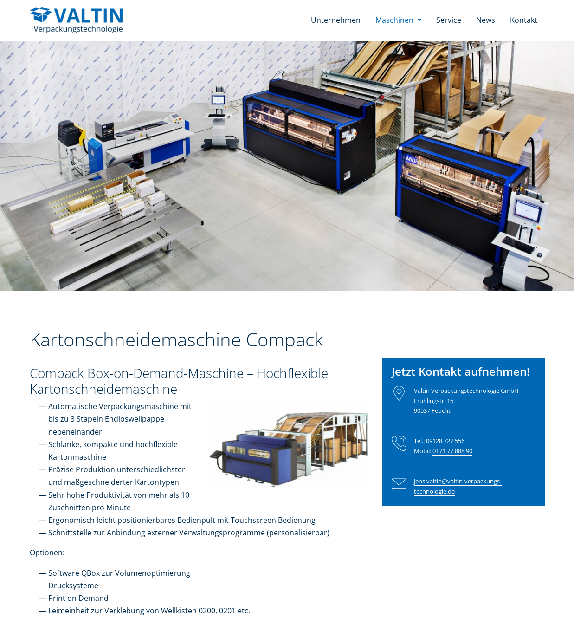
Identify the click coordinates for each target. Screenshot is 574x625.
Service (448, 20)
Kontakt (523, 20)
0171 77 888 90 (452, 451)
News (485, 20)
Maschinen (401, 19)
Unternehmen (336, 20)
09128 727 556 (445, 440)
